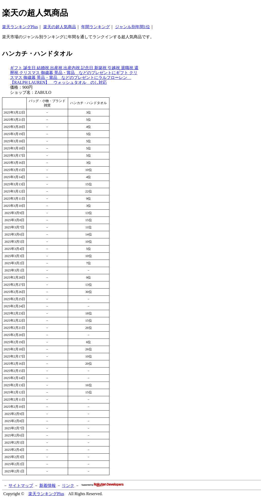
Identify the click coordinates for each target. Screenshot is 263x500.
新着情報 (47, 485)
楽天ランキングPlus (20, 27)
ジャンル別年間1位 (132, 27)
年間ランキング (95, 27)
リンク (68, 485)
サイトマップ (20, 485)
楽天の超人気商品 (59, 27)
